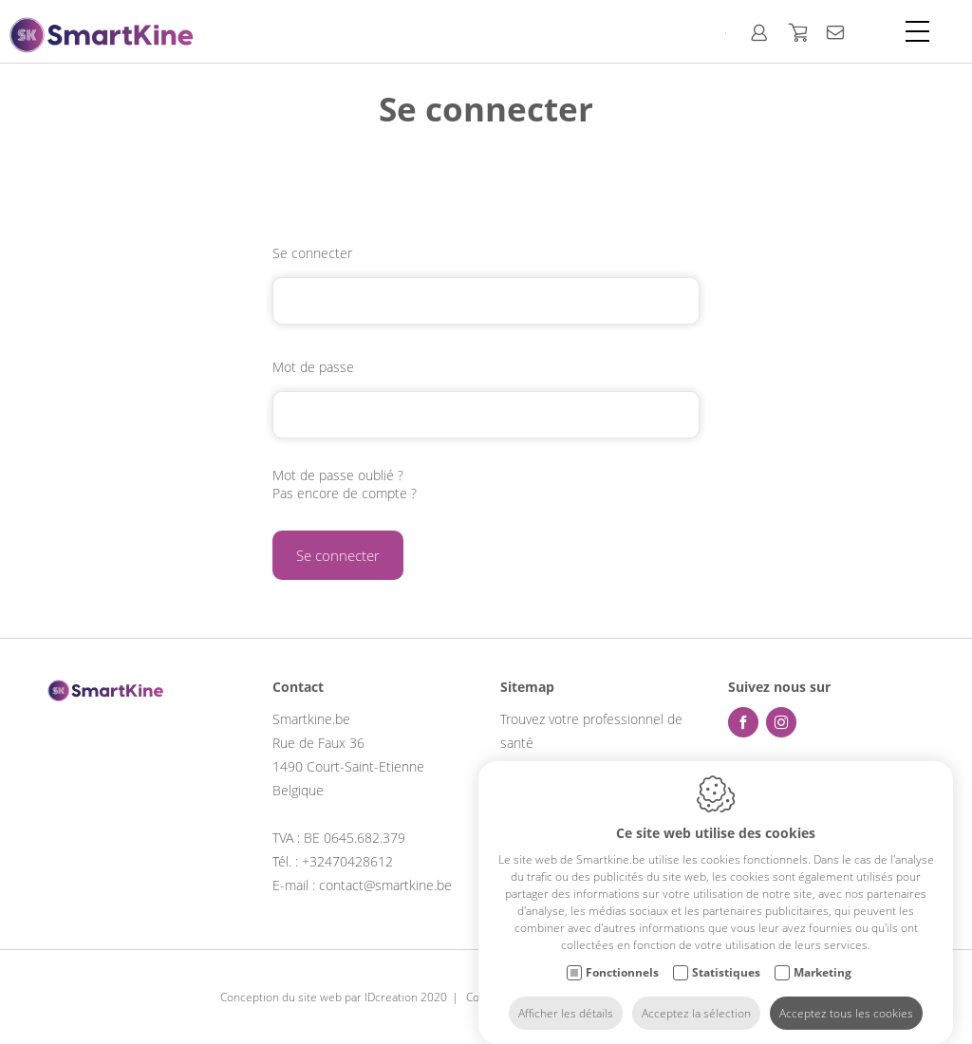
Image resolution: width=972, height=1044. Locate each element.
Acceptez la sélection (696, 1003)
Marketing (822, 962)
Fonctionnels (622, 962)
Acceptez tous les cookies (846, 1003)
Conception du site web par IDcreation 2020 (333, 997)
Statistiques (726, 962)
